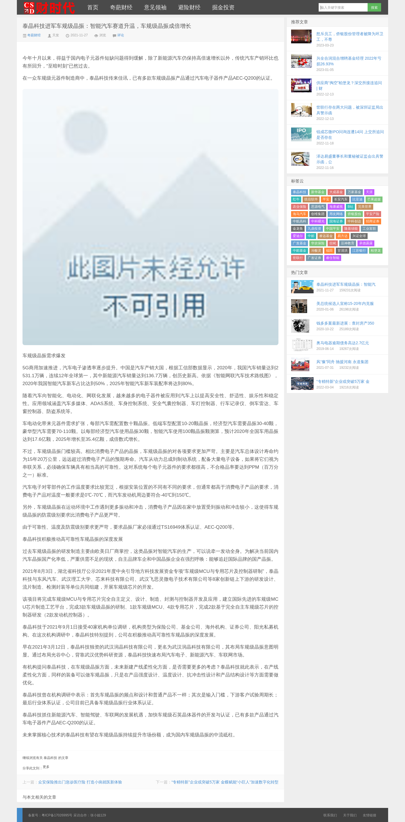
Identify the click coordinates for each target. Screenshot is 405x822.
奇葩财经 (121, 7)
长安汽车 (341, 199)
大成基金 (336, 192)
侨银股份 (354, 214)
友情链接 (369, 815)
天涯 (369, 192)
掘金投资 (223, 7)
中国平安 (332, 229)
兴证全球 (359, 236)
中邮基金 (299, 251)
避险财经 (189, 7)
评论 (120, 35)
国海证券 (336, 221)
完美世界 (365, 207)
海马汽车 (299, 214)
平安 (326, 199)
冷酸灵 (316, 251)
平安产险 (372, 214)
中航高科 (299, 221)
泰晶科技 (299, 192)
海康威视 (336, 207)
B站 (350, 207)
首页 (92, 7)
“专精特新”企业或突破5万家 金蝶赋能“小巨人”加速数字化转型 (225, 782)
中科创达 (354, 221)
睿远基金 (326, 236)
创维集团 (318, 214)
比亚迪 (357, 199)
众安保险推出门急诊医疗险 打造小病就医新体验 (80, 782)
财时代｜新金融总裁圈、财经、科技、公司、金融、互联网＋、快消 (49, 7)
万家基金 (354, 192)
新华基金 (318, 192)
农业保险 (299, 207)
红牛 (296, 199)
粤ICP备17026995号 (57, 815)
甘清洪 (343, 251)
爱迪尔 (298, 236)
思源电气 (318, 207)
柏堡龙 (376, 251)
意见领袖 (155, 7)
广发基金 (299, 243)
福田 (329, 251)
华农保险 (318, 243)
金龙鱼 (298, 229)
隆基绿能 (351, 229)
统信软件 (311, 199)
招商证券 (372, 221)
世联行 (298, 258)
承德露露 (366, 243)
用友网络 (336, 214)
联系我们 (330, 815)
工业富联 (369, 229)
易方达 (343, 236)
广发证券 (314, 258)
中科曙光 (318, 221)
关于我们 (350, 815)
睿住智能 (332, 258)
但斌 (332, 243)
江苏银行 (359, 251)
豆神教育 (347, 243)
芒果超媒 (374, 199)
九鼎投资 (314, 229)
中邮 (311, 236)
